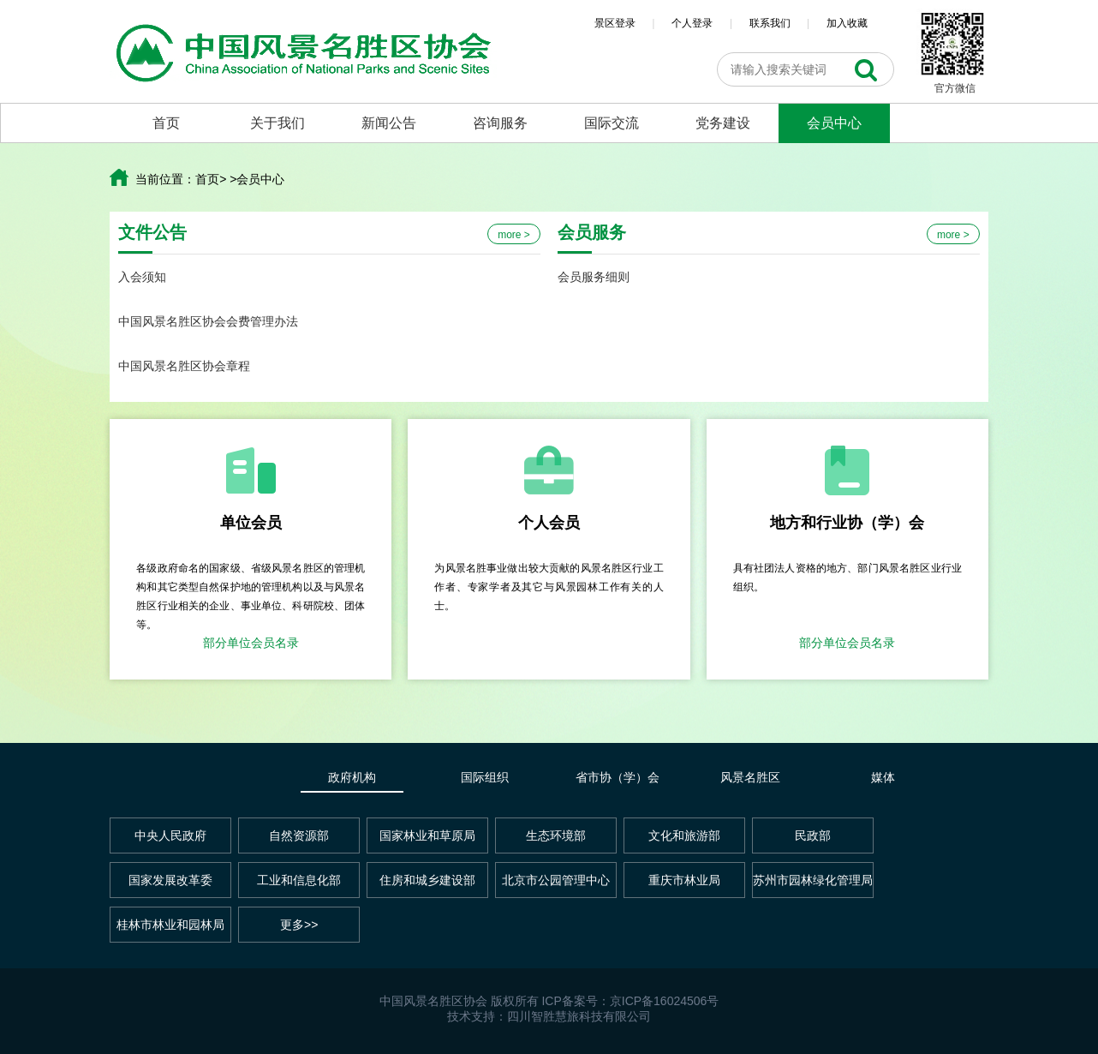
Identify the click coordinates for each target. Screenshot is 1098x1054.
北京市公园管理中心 (556, 880)
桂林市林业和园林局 (170, 924)
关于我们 (277, 123)
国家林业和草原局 (427, 835)
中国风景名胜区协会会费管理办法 (208, 321)
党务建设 (722, 123)
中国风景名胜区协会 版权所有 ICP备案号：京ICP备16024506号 (549, 1001)
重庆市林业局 (684, 880)
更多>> (299, 924)
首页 (166, 123)
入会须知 (142, 277)
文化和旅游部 (684, 835)
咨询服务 (500, 123)
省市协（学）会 (617, 777)
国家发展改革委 (170, 880)
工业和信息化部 (299, 880)
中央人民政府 (170, 835)
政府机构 (352, 777)
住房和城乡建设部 (427, 880)
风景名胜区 (750, 777)
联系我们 (770, 23)
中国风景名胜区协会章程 (184, 366)
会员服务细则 (594, 277)
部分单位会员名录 (251, 643)
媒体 (883, 777)
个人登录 (692, 23)
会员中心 (834, 123)
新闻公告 (388, 123)
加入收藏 (847, 23)
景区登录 (615, 23)
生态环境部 (556, 835)
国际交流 (611, 123)
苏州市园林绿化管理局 (813, 880)
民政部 (813, 835)
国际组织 (485, 777)
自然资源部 (299, 835)
